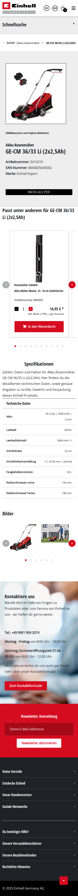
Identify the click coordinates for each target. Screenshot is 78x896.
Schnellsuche (39, 24)
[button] (15, 346)
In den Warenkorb (39, 326)
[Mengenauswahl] (24, 308)
